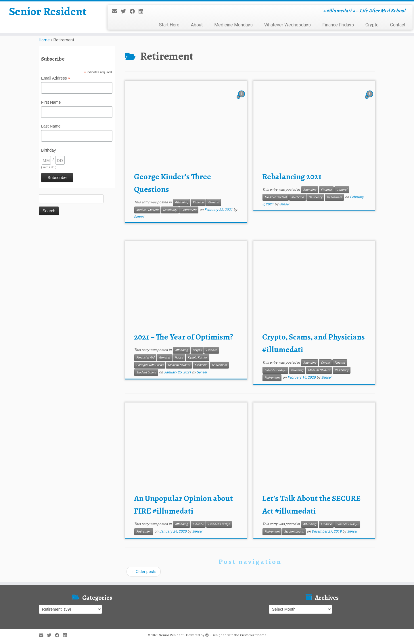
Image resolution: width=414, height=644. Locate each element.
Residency (170, 210)
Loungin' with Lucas (149, 365)
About (197, 25)
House (179, 357)
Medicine (297, 197)
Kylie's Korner (197, 357)
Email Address (55, 78)
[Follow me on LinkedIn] (143, 11)
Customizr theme (253, 635)
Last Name (51, 126)
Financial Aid (145, 357)
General (213, 202)
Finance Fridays (338, 25)
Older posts (143, 571)
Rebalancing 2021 (291, 176)
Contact (397, 25)
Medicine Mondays (233, 25)
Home (44, 40)
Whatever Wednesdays (287, 25)
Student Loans (146, 372)
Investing (297, 370)
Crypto (372, 25)
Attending (181, 202)
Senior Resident (48, 11)
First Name (51, 102)
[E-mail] (116, 11)
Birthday (48, 150)
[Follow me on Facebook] (134, 11)
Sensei (139, 217)
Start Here (169, 25)
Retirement (188, 210)
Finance (198, 202)
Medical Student (147, 210)
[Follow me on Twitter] (125, 11)
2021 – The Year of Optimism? (183, 336)
